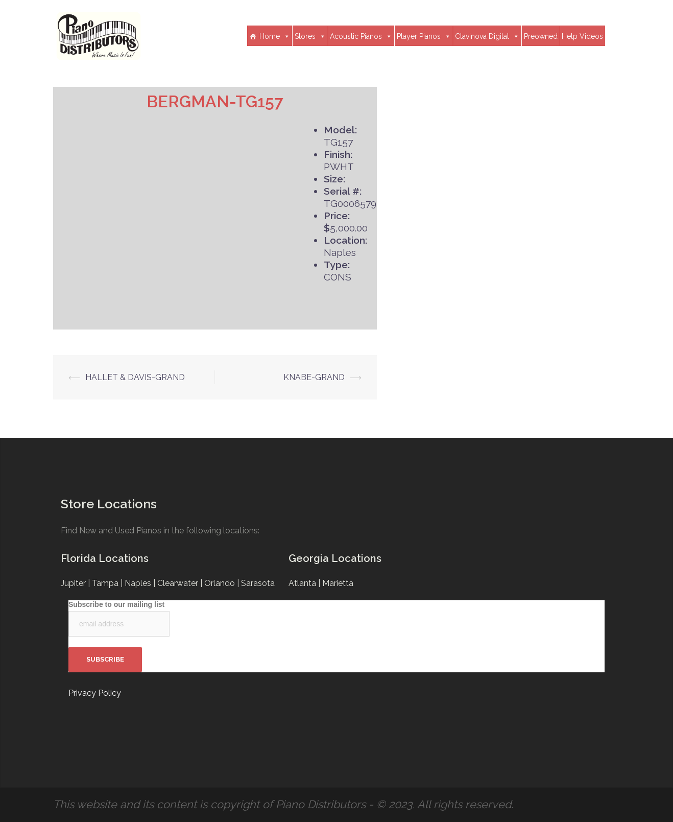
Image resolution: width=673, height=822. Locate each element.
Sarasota (258, 583)
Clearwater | (180, 583)
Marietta (337, 583)
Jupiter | (76, 583)
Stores (310, 36)
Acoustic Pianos (361, 36)
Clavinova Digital (487, 36)
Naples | (141, 583)
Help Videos (582, 36)
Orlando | (222, 583)
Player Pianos (424, 36)
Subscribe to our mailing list (116, 604)
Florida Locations (105, 558)
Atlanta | (305, 583)
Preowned (541, 36)
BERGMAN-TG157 (215, 101)
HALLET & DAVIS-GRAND (135, 377)
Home (274, 36)
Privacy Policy (94, 693)
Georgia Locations (335, 558)
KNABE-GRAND (314, 377)
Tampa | (108, 583)
